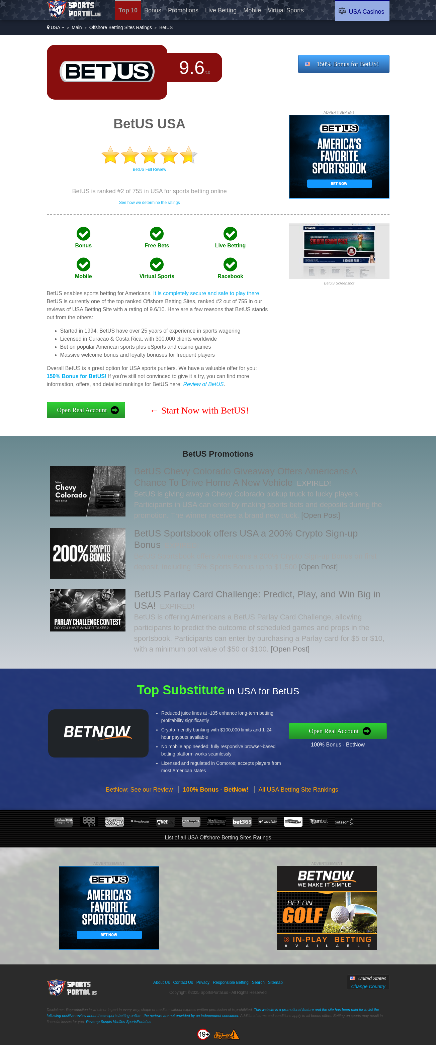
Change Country (368, 986)
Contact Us (183, 982)
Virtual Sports (286, 10)
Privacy (202, 982)
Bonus (152, 10)
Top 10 (128, 10)
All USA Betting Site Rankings (298, 801)
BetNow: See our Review (139, 801)
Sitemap (275, 982)
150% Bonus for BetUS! (348, 64)
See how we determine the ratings (149, 202)
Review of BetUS (203, 384)
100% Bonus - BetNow (350, 742)
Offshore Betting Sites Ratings (120, 27)
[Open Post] (320, 515)
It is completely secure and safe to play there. (207, 293)
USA (56, 27)
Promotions (183, 10)
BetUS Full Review (149, 169)
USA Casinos (366, 11)
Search (258, 982)
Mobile (252, 10)
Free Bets (157, 245)
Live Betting (221, 10)
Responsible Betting (231, 982)
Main (77, 27)
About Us (161, 982)
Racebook (230, 276)
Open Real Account (82, 410)
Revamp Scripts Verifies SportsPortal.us (118, 1022)
